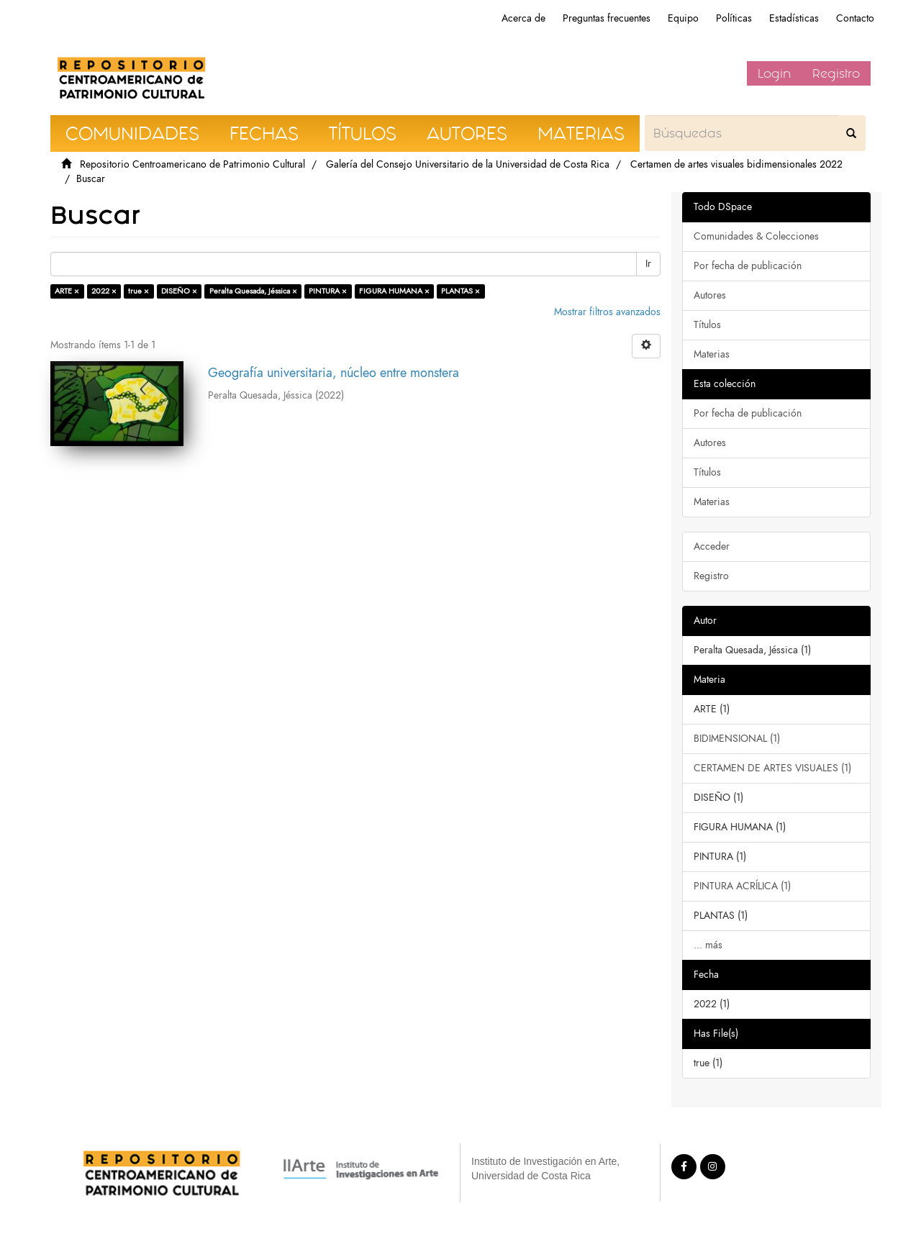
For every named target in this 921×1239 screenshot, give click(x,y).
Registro (836, 73)
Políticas (734, 18)
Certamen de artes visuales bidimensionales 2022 (736, 164)
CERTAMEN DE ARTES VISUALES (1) (772, 768)
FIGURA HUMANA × (394, 291)
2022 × (104, 291)
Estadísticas (794, 18)
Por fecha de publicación (748, 266)
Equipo (683, 18)
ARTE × (67, 291)
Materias (712, 354)
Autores (710, 295)
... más (708, 945)
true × (138, 291)
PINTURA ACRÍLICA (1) (742, 886)
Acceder (712, 546)
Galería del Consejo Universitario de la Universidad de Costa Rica (467, 164)
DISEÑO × (179, 291)
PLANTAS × (460, 291)
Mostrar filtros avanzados (607, 312)
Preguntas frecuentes (606, 18)
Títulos (707, 325)
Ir (648, 264)
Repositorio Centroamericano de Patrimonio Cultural (192, 164)
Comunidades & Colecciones (756, 236)
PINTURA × (328, 291)
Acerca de (523, 18)
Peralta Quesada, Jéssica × (253, 291)
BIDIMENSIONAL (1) (737, 738)
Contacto (855, 18)
